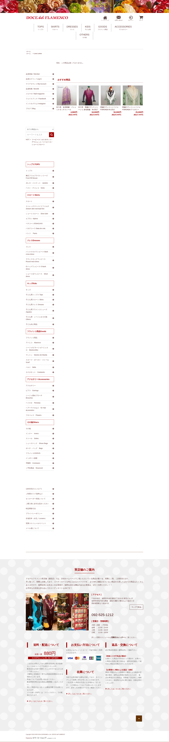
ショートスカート (38, 144)
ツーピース (36, 139)
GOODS (103, 28)
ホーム (28, 51)
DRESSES (72, 28)
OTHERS (84, 36)
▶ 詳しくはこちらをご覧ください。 (40, 701)
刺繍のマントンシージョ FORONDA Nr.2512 (109, 108)
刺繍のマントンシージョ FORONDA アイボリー (131, 108)
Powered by (41, 738)
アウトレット (37, 142)
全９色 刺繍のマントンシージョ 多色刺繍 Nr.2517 (88, 108)
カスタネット (46, 139)
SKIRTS (55, 28)
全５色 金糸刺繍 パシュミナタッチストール (66, 108)
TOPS (40, 28)
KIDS (88, 28)
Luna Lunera (38, 53)
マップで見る (136, 607)
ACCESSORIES (123, 28)
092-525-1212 (102, 615)
